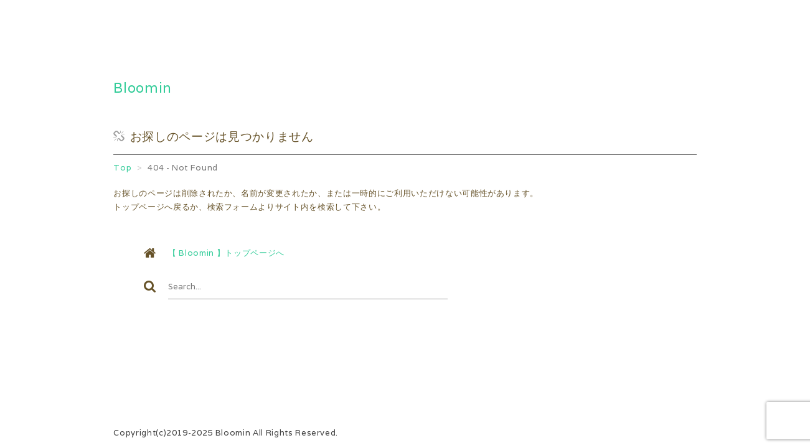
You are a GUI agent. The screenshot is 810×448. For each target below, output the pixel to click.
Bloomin (142, 88)
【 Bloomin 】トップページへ (226, 253)
